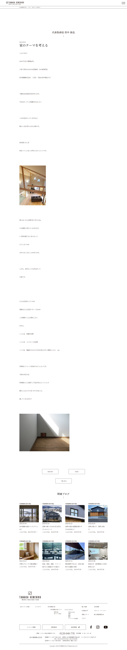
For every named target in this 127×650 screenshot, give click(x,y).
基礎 (69, 613)
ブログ (29, 7)
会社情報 (96, 607)
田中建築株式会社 (22, 7)
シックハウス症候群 (73, 618)
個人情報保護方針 (99, 614)
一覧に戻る (63, 481)
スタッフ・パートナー (100, 610)
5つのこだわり (69, 609)
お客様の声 (85, 610)
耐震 (69, 615)
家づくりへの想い (25, 607)
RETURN (50, 471)
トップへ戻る (105, 586)
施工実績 (84, 607)
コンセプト (38, 607)
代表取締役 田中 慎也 (25, 504)
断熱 (69, 617)
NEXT (76, 471)
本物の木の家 (71, 612)
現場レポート (85, 614)
